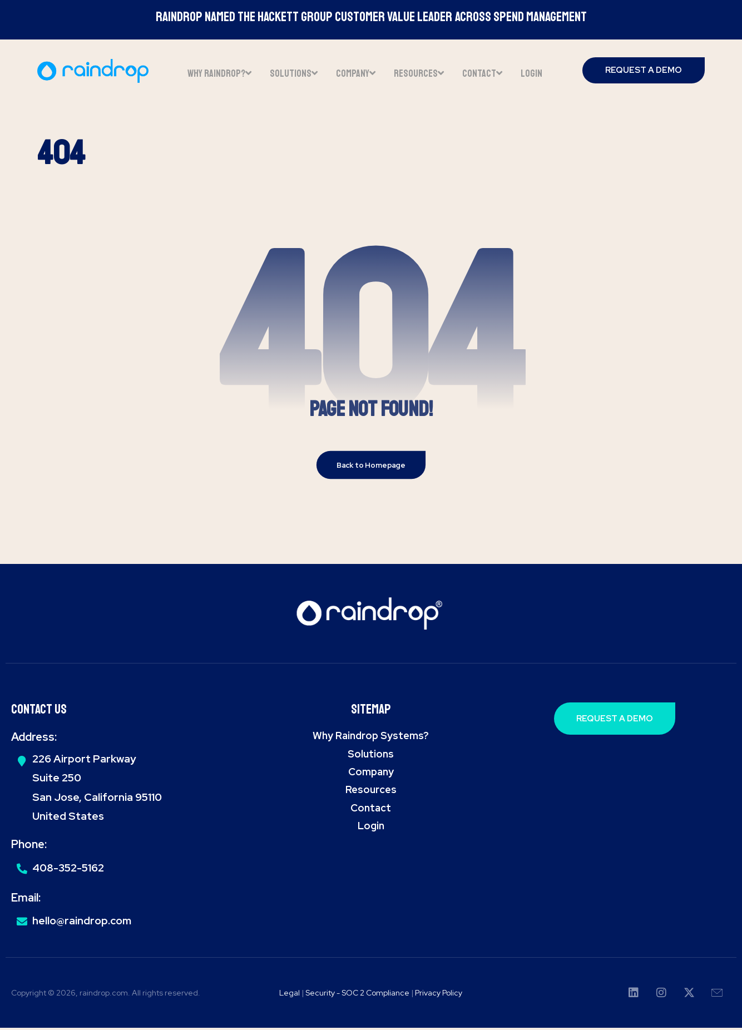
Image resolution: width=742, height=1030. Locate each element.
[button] (633, 995)
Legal (289, 994)
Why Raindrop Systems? (371, 737)
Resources (371, 791)
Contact (370, 809)
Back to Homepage (371, 467)
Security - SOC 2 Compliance (358, 994)
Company (371, 773)
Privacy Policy (438, 994)
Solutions (371, 755)
